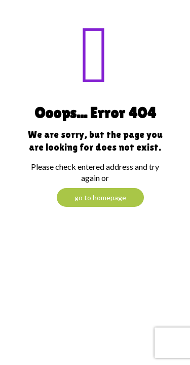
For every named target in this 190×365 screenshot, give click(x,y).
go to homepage (100, 197)
